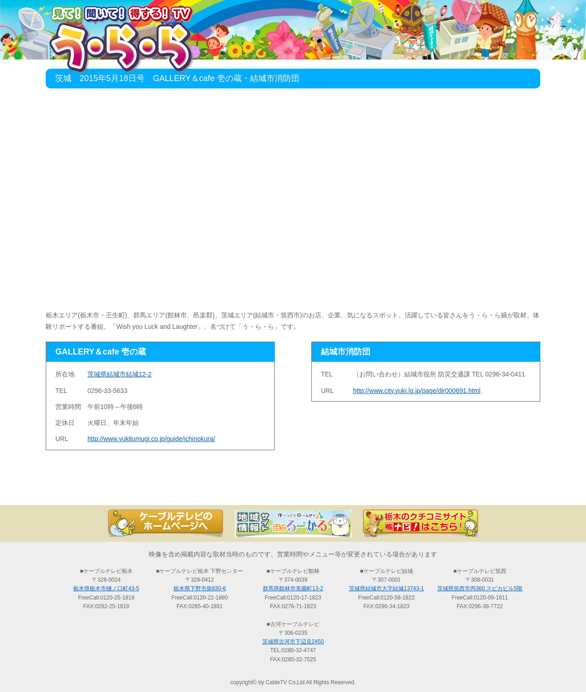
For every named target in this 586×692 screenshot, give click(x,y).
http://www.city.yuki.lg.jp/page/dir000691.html (416, 390)
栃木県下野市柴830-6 (200, 588)
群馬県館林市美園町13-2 (293, 588)
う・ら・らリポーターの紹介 (394, 489)
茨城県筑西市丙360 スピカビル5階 (479, 588)
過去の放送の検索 (293, 489)
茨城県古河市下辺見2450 (293, 641)
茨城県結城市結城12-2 (119, 374)
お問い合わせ (494, 489)
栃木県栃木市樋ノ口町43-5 (106, 588)
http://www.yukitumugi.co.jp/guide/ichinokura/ (151, 438)
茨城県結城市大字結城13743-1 (386, 588)
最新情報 (192, 489)
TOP (91, 489)
